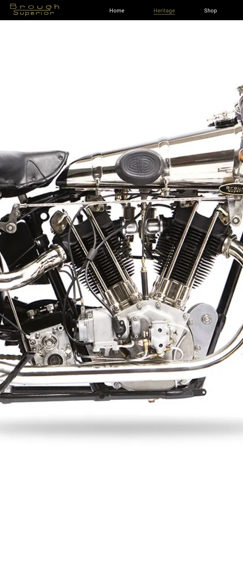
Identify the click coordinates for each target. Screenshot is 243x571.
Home (116, 11)
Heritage (164, 11)
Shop (210, 11)
